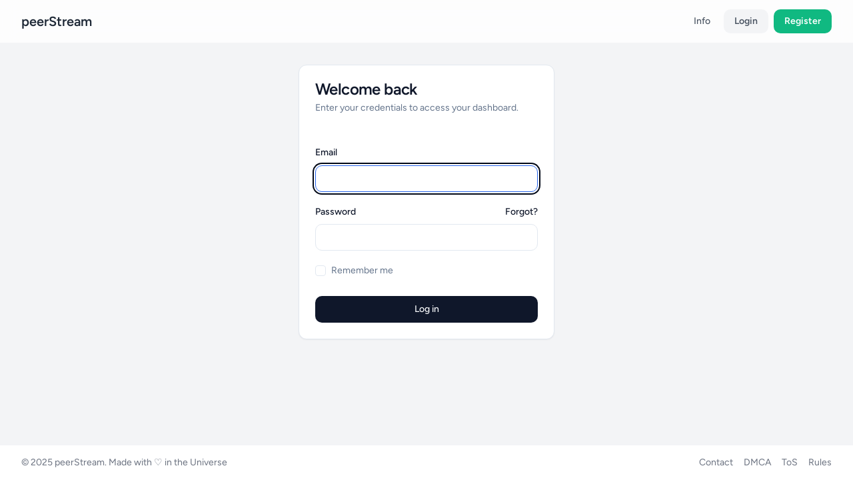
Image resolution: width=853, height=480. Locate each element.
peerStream (56, 21)
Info (702, 21)
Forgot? (521, 211)
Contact (716, 462)
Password (335, 212)
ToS (790, 462)
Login (746, 21)
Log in (427, 309)
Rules (820, 462)
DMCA (757, 462)
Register (802, 21)
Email (326, 152)
